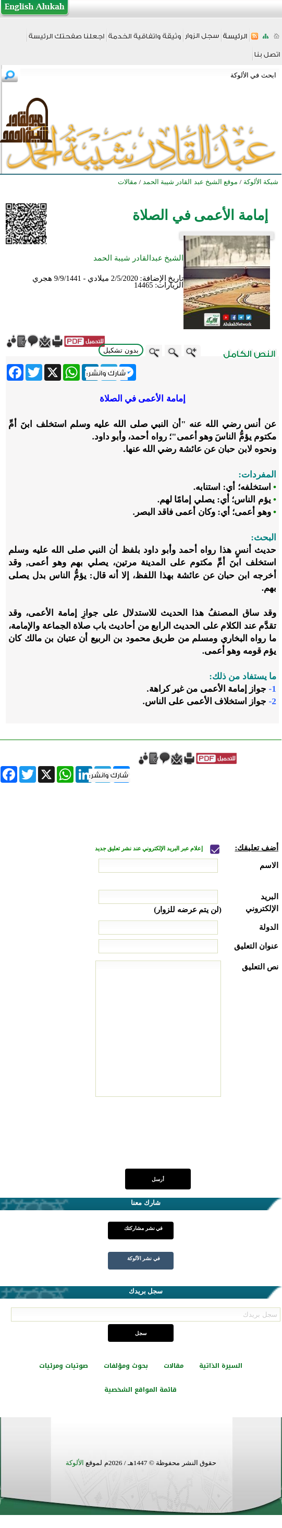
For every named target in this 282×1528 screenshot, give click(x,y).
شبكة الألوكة (260, 182)
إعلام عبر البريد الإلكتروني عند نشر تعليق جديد (149, 848)
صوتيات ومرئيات (63, 1365)
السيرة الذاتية (220, 1365)
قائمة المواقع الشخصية (140, 1389)
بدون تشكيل (121, 350)
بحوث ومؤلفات (126, 1365)
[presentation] (199, 1138)
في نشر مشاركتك (143, 1228)
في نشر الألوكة (143, 1258)
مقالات (173, 1365)
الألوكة (75, 1463)
